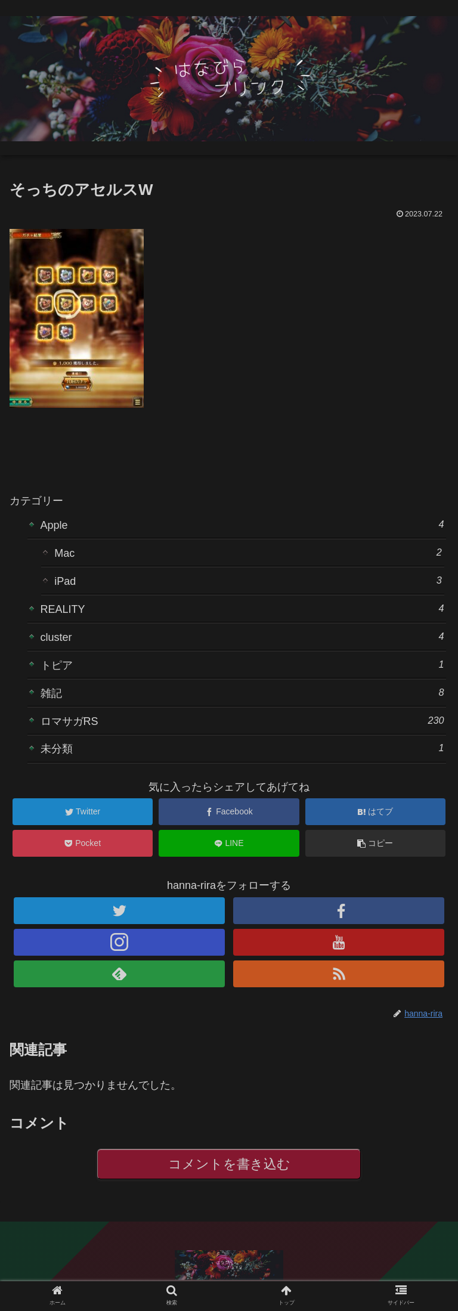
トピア (242, 664)
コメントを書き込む (229, 1164)
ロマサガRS (242, 720)
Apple (242, 524)
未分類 (242, 748)
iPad (248, 580)
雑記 (242, 692)
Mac (248, 552)
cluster (242, 636)
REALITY (242, 608)
